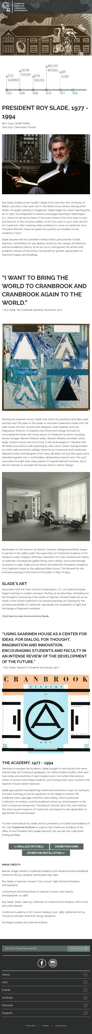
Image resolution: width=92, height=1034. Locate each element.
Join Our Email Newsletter (47, 949)
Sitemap (46, 1026)
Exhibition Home (66, 846)
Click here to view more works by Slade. (25, 616)
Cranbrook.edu (61, 1026)
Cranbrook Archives (23, 827)
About (6, 974)
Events (6, 990)
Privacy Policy (31, 1026)
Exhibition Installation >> (46, 852)
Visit (4, 982)
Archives (7, 997)
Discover (7, 1005)
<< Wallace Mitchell (29, 846)
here (17, 835)
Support (7, 1013)
